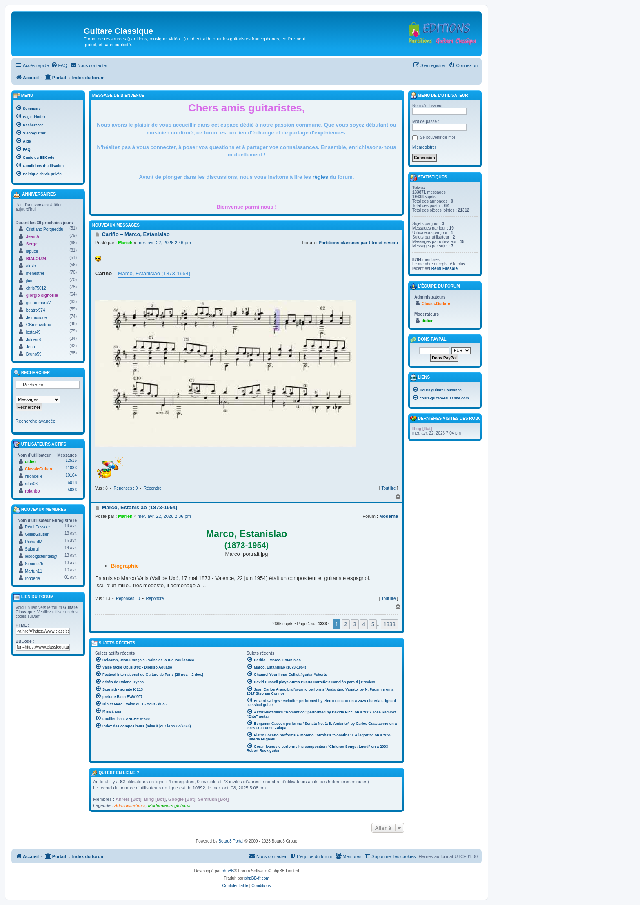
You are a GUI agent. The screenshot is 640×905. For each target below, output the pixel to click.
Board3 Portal (230, 841)
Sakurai (32, 549)
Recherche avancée (36, 421)
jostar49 (33, 332)
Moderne (388, 516)
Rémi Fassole (37, 527)
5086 (72, 490)
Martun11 (33, 571)
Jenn (30, 347)
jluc (29, 281)
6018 (72, 482)
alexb (31, 266)
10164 (71, 475)
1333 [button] (389, 624)
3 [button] (354, 624)
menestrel (35, 273)
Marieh (125, 242)
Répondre (153, 488)
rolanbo (32, 491)
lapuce (32, 251)
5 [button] (372, 624)
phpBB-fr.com (256, 878)
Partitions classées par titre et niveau (358, 242)
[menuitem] (59, 65)
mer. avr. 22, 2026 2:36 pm (164, 516)
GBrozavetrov (38, 325)
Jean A (32, 236)
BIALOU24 (36, 258)
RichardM (33, 541)
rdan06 (31, 483)
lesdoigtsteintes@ (41, 556)
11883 (71, 468)
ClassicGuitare (39, 469)
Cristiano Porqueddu (44, 229)
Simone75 (34, 564)
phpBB (228, 871)
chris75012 (36, 288)
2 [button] (345, 624)
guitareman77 (38, 303)
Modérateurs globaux (169, 805)
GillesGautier (37, 534)
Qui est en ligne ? (119, 773)
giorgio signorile (42, 295)
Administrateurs (129, 805)
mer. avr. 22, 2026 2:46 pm (164, 242)
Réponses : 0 (125, 488)
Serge (32, 244)
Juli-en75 (34, 339)
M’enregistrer (424, 147)
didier (30, 461)
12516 (71, 460)
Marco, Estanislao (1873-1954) (154, 273)
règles (320, 177)
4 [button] (363, 624)
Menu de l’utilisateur (439, 95)
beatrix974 (35, 310)
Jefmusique (36, 317)
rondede (32, 578)
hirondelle (33, 476)
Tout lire (388, 488)
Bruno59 (34, 354)
